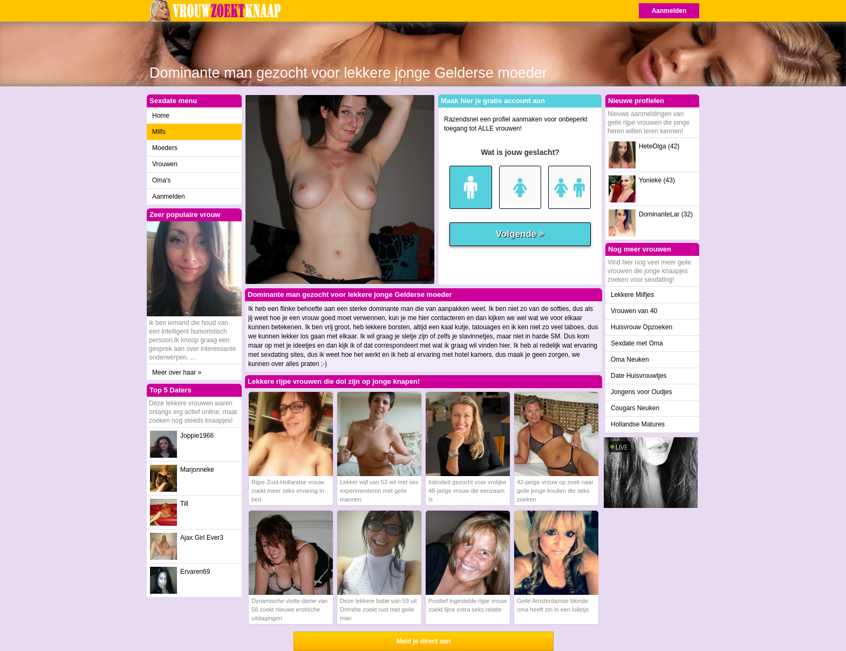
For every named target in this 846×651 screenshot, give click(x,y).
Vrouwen (165, 164)
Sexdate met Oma (637, 343)
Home (160, 115)
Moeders (165, 148)
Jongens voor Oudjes (641, 392)
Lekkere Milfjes (632, 295)
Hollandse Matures (638, 424)
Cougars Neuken (635, 408)
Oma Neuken (630, 359)
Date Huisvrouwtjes (638, 375)
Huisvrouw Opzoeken (641, 327)
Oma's (161, 180)
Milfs (159, 131)
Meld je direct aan (424, 641)
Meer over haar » (176, 372)
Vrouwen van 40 (634, 311)
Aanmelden (669, 11)
